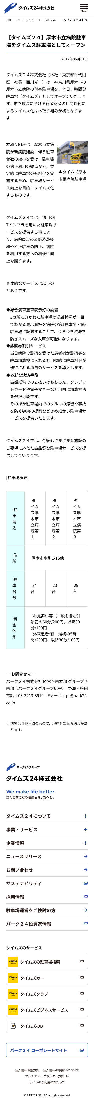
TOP (9, 20)
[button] (47, 816)
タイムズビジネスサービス (38, 1010)
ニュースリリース (29, 20)
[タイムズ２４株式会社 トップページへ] (29, 11)
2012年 (51, 20)
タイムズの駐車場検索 (34, 962)
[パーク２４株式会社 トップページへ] (23, 769)
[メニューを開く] (84, 8)
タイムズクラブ (28, 994)
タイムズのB (25, 1026)
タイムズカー (26, 978)
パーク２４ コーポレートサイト (38, 1050)
